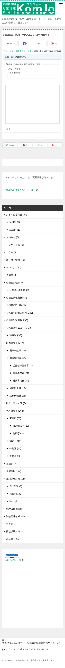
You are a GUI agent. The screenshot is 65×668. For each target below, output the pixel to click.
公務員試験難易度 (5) (17, 320)
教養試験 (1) (15, 493)
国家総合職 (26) (17, 388)
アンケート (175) (15, 245)
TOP (31, 642)
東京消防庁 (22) (21, 425)
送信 (8, 129)
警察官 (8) (14, 456)
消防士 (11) (15, 441)
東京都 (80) (15, 418)
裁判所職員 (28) (17, 395)
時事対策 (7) (15, 335)
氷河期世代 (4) (13, 471)
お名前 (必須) (14, 73)
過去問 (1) (11, 524)
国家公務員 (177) (15, 343)
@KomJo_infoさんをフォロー (21, 189)
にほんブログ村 (14, 559)
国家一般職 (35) (17, 350)
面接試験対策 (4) (14, 531)
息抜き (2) (11, 463)
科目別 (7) (14, 222)
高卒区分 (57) (13, 539)
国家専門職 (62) (17, 358)
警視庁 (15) (18, 433)
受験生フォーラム (23, 51)
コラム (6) (11, 252)
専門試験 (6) (15, 486)
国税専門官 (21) (21, 373)
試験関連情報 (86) (15, 516)
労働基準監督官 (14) (23, 365)
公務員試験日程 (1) (16, 305)
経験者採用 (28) (14, 509)
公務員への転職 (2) (19, 290)
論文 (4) (13, 501)
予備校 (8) (11, 275)
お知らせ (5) (12, 237)
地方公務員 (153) (15, 410)
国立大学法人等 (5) (16, 403)
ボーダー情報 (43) (15, 260)
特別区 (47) (15, 448)
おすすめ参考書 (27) (16, 214)
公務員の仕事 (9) (14, 282)
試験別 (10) (15, 229)
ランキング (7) (13, 267)
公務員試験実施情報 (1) (18, 297)
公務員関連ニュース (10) (19, 327)
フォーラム (8, 51)
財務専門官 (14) (21, 380)
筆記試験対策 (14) (15, 478)
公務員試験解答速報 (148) (19, 312)
